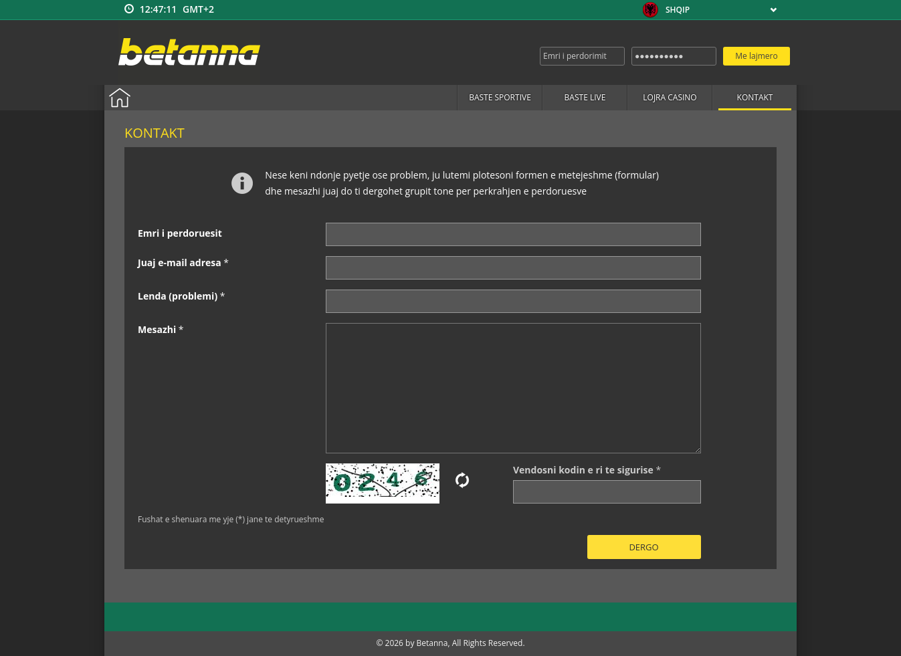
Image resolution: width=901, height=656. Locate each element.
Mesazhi (157, 329)
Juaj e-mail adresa (179, 262)
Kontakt (755, 97)
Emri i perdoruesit (180, 233)
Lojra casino (669, 97)
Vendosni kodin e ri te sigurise (583, 469)
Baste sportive (500, 97)
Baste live (585, 97)
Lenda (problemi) (177, 296)
